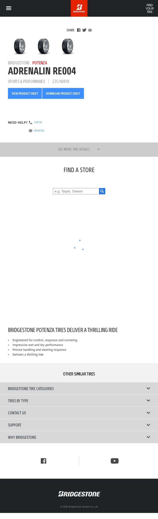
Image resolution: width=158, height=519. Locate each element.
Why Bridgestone (79, 437)
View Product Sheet (25, 93)
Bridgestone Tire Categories (79, 388)
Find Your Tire (149, 8)
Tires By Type (79, 400)
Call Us (38, 122)
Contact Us (79, 412)
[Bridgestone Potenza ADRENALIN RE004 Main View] (20, 46)
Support (79, 424)
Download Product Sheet (63, 93)
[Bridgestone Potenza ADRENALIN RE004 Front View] (43, 46)
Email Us (39, 130)
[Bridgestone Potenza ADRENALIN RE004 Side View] (67, 46)
